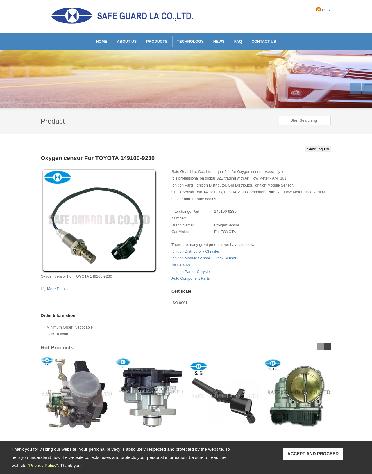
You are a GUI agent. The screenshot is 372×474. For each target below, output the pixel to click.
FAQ (238, 41)
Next (367, 88)
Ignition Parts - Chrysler (191, 271)
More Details (57, 289)
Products (156, 41)
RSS (326, 10)
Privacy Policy (42, 465)
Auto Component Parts (190, 278)
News (219, 41)
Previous (355, 88)
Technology (190, 41)
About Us (127, 41)
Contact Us (264, 41)
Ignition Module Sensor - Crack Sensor (203, 258)
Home (101, 41)
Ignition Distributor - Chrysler (195, 251)
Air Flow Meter (183, 265)
